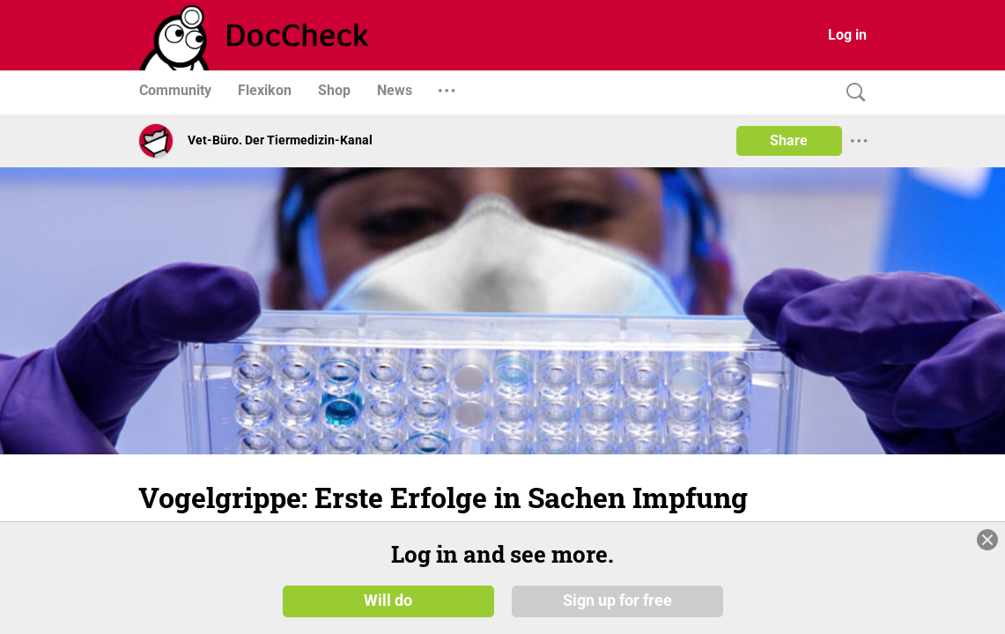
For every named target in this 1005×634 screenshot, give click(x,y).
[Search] (852, 92)
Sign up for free (617, 600)
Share (789, 140)
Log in (847, 34)
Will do (388, 600)
